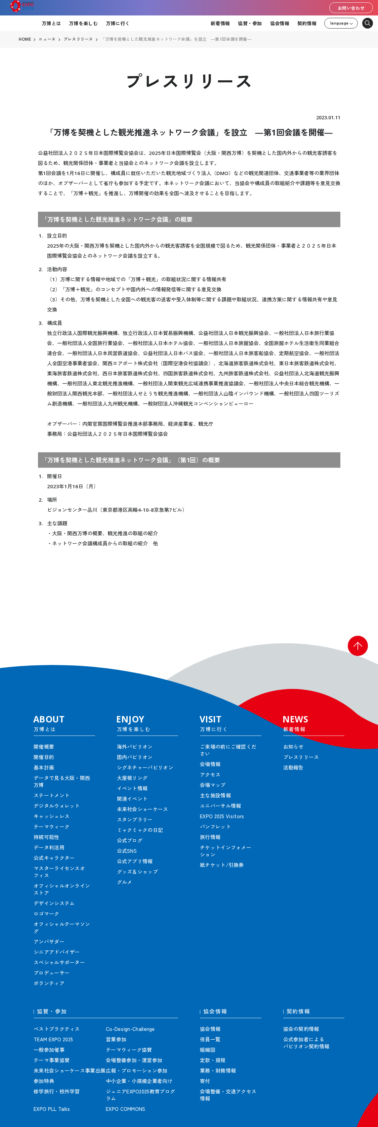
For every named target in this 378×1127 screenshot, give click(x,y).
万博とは (51, 23)
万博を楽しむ (83, 23)
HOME (25, 39)
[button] (358, 646)
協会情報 (279, 23)
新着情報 (220, 23)
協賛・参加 (250, 23)
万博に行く (118, 23)
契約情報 (307, 23)
